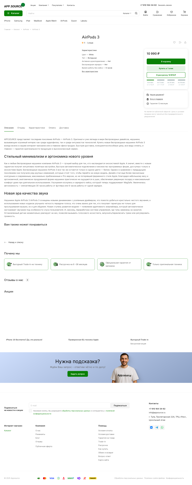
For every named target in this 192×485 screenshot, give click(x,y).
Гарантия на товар (106, 438)
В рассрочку (166, 75)
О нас (38, 430)
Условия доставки (106, 434)
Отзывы (21, 128)
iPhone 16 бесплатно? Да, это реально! (24, 339)
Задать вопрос (78, 374)
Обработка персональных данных (128, 478)
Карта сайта (103, 460)
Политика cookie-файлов (154, 478)
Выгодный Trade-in (139, 339)
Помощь (102, 425)
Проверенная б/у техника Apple (83, 339)
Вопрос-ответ (104, 456)
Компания (40, 425)
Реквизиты (40, 434)
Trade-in (102, 441)
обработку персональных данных (76, 411)
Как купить (103, 449)
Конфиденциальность (175, 478)
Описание (9, 128)
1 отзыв (90, 43)
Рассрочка (103, 445)
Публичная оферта (44, 446)
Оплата (52, 128)
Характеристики (37, 128)
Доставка (64, 128)
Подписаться (120, 405)
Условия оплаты (105, 430)
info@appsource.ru (157, 412)
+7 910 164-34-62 (148, 5)
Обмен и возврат (105, 452)
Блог (38, 438)
